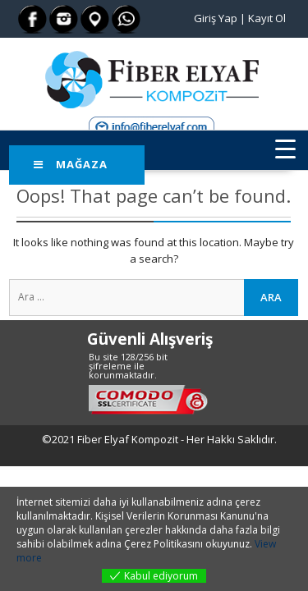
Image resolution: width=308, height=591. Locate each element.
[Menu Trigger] (285, 148)
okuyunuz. (228, 544)
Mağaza (71, 164)
